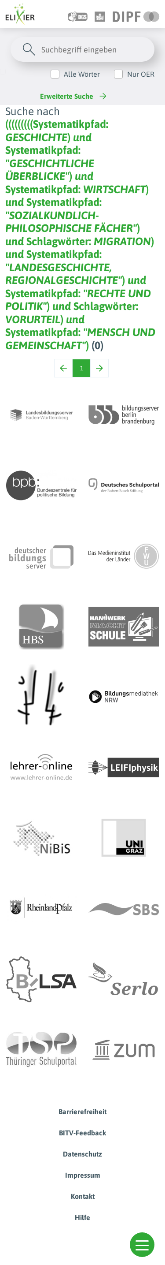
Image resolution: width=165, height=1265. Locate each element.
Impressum (82, 1175)
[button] (142, 1244)
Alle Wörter (82, 74)
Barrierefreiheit (82, 1112)
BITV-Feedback (82, 1133)
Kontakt (83, 1196)
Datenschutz (82, 1154)
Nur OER (140, 74)
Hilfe (82, 1217)
